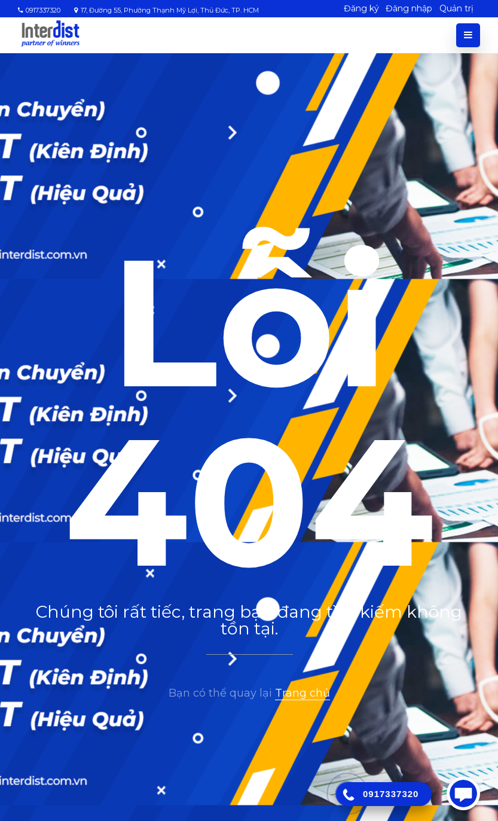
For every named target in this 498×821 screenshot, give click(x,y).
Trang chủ (302, 693)
